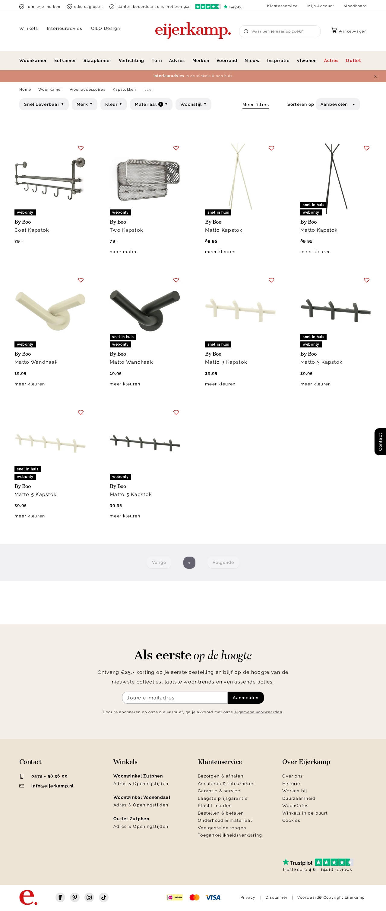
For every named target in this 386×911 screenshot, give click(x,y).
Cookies (291, 820)
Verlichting (131, 60)
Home (25, 89)
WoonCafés (295, 805)
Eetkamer (65, 60)
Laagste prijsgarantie (223, 798)
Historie (291, 783)
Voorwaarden (310, 897)
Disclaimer (277, 897)
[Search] (280, 31)
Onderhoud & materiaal (225, 820)
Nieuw (252, 60)
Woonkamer (33, 60)
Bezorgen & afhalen (220, 776)
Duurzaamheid (298, 798)
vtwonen (307, 60)
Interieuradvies (65, 28)
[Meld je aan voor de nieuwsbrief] (175, 698)
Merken (201, 60)
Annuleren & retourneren (226, 783)
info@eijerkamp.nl (46, 786)
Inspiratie (278, 60)
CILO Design (105, 28)
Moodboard (355, 6)
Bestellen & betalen (221, 813)
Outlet (353, 60)
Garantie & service (219, 790)
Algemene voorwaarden (258, 712)
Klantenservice (282, 6)
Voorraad (227, 60)
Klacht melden (215, 805)
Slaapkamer (98, 60)
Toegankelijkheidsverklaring (230, 835)
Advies (177, 60)
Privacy (248, 897)
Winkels (28, 28)
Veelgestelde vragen (222, 827)
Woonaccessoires (88, 89)
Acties (331, 60)
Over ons (292, 776)
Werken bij (294, 790)
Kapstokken (124, 89)
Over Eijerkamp (306, 762)
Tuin (157, 60)
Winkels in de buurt (305, 813)
